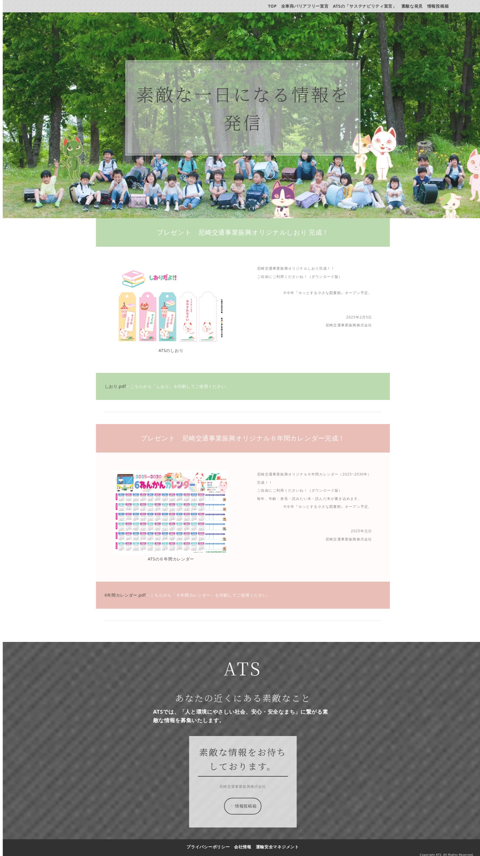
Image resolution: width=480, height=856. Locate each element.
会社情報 (246, 847)
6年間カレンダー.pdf (128, 595)
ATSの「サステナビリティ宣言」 (368, 6)
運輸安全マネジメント (280, 847)
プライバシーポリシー (211, 847)
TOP (275, 6)
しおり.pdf (118, 386)
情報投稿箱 (441, 6)
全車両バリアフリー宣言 (308, 6)
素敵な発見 (415, 6)
